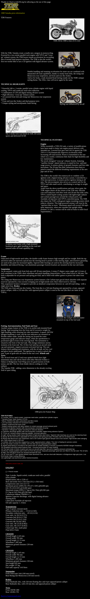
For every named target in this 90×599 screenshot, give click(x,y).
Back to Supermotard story (11, 596)
